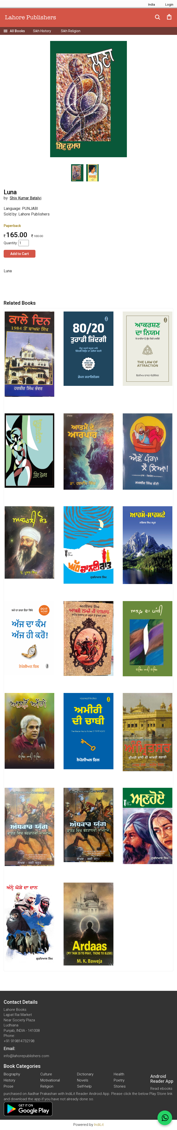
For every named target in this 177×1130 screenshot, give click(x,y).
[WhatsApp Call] (164, 1118)
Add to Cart (19, 254)
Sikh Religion (70, 31)
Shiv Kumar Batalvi (25, 198)
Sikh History (42, 31)
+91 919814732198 (19, 1041)
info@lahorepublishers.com (26, 1056)
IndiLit (99, 1124)
